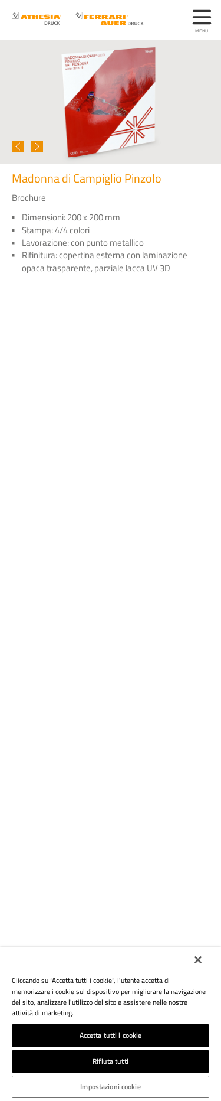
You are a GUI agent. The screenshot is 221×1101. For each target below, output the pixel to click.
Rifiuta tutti (110, 1061)
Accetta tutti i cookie (111, 1035)
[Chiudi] (198, 959)
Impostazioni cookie (110, 1086)
